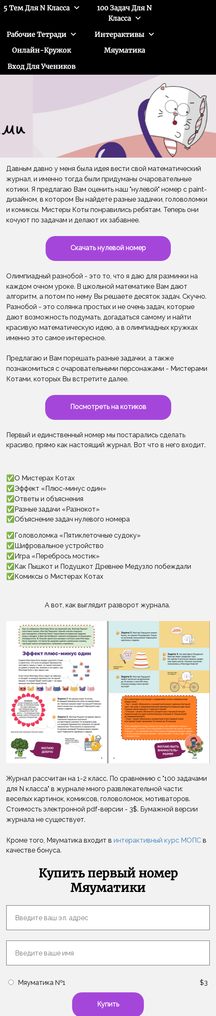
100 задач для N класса (124, 13)
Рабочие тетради (36, 34)
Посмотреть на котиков (108, 407)
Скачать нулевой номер (108, 248)
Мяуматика (124, 50)
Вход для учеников (41, 66)
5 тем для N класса (36, 8)
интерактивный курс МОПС (157, 840)
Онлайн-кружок (41, 50)
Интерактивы (119, 34)
